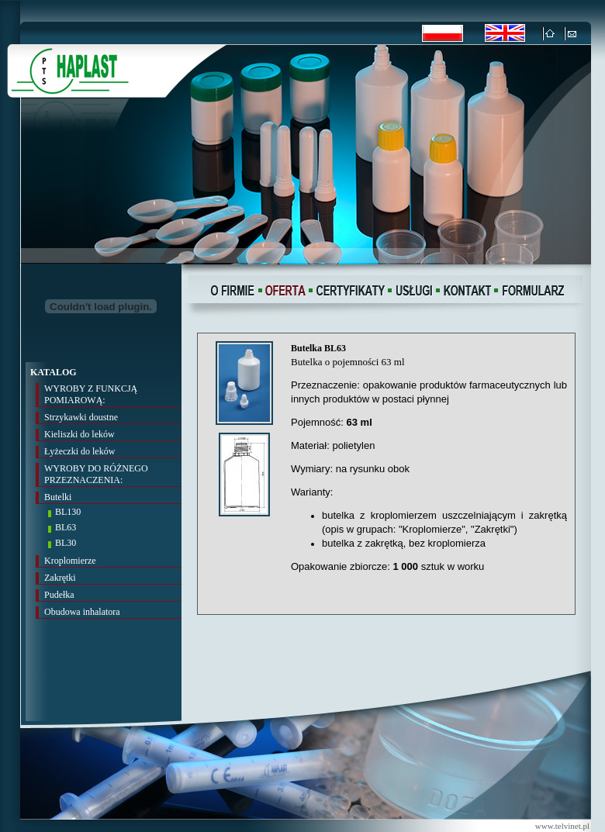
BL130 (68, 511)
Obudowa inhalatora (82, 611)
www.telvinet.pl (562, 825)
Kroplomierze (70, 560)
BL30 (65, 542)
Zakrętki (60, 577)
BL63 (65, 527)
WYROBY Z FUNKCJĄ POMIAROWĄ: (90, 394)
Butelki (57, 497)
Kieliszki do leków (79, 434)
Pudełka (59, 594)
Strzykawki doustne (81, 417)
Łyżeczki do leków (79, 451)
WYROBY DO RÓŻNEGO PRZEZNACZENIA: (96, 474)
